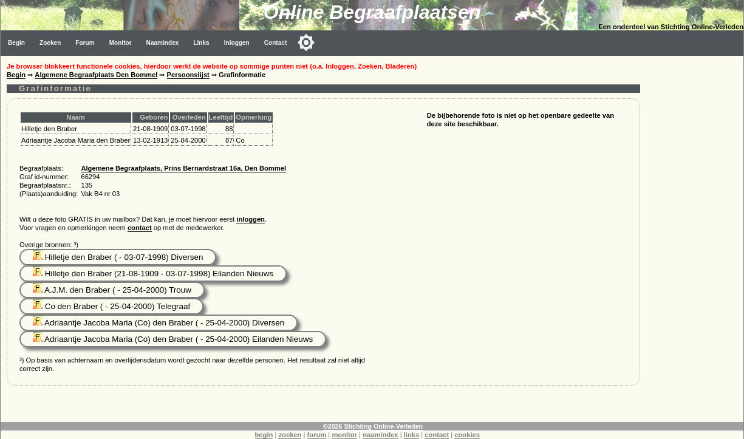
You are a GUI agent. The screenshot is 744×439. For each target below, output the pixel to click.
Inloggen (237, 42)
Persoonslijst (188, 74)
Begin (16, 42)
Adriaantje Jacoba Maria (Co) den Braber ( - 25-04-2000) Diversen (158, 322)
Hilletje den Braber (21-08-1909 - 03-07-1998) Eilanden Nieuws (153, 273)
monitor (344, 434)
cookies (467, 434)
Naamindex (162, 42)
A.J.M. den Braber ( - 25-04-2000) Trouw (112, 289)
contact (140, 227)
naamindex (380, 434)
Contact (275, 42)
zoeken (289, 434)
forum (317, 434)
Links (201, 42)
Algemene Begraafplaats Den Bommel (96, 74)
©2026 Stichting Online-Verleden (373, 426)
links (412, 434)
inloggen (250, 219)
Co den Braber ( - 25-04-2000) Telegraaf (111, 306)
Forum (84, 42)
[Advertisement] (694, 238)
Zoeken (50, 42)
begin (264, 434)
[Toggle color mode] (306, 42)
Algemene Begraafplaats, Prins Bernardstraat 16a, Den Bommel (183, 168)
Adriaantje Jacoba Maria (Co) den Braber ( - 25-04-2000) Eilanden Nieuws (173, 339)
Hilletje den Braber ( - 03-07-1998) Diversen (118, 257)
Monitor (120, 42)
